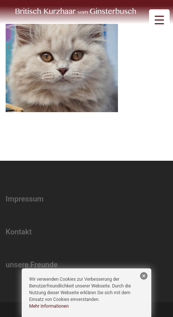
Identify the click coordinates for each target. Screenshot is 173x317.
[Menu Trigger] (159, 19)
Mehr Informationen (49, 306)
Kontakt (19, 231)
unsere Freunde (32, 264)
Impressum (24, 198)
